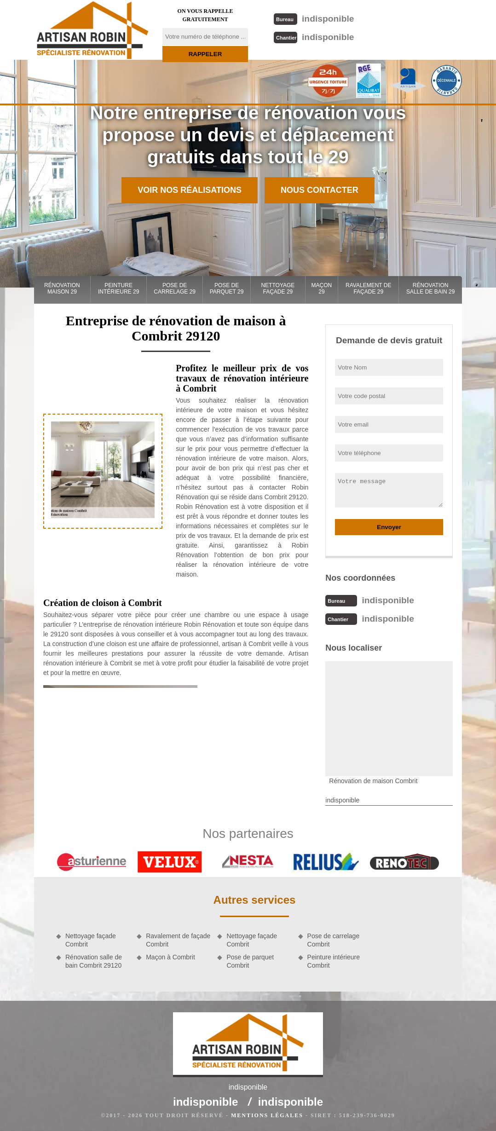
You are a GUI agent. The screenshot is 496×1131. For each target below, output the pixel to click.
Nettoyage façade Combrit (90, 940)
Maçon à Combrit (170, 957)
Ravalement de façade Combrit (178, 940)
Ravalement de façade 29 (368, 288)
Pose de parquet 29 (227, 288)
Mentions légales (267, 1115)
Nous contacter (319, 190)
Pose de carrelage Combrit (333, 940)
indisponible (313, 18)
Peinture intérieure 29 (118, 288)
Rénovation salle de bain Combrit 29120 (93, 961)
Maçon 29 (321, 288)
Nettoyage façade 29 (277, 288)
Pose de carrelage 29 (175, 288)
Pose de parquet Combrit (250, 961)
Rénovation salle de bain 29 (430, 288)
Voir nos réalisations (190, 190)
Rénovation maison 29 (62, 288)
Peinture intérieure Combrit (333, 961)
